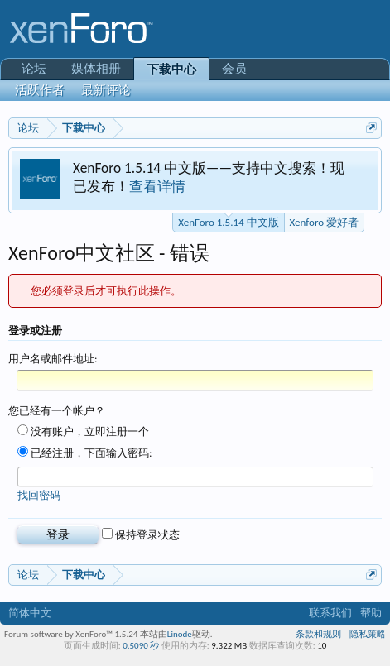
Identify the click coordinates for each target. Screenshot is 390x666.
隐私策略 (367, 634)
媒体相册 (96, 68)
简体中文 (29, 612)
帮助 (371, 612)
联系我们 (330, 612)
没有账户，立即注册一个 (83, 431)
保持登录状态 (141, 535)
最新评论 (106, 90)
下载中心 (171, 69)
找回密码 (38, 495)
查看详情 (157, 186)
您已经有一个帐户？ (56, 411)
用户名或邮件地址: (52, 358)
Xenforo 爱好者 (324, 222)
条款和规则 (318, 634)
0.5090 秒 (141, 645)
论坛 (34, 68)
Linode (179, 634)
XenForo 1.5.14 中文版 (228, 220)
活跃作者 (40, 90)
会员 (234, 68)
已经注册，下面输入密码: (84, 453)
